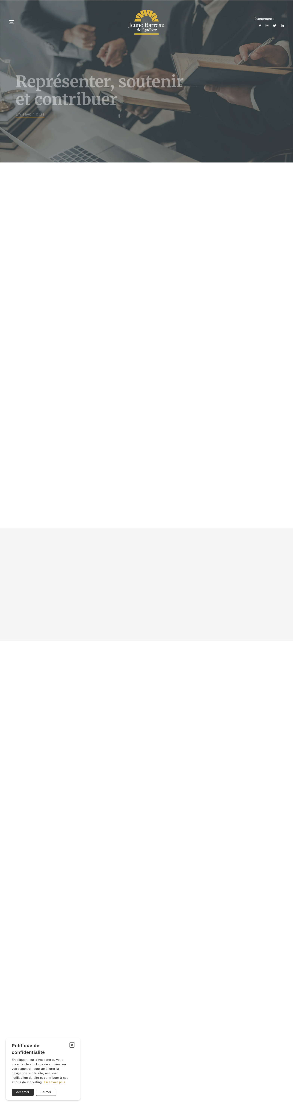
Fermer (46, 1092)
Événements (264, 19)
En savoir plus (54, 1082)
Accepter (22, 1092)
